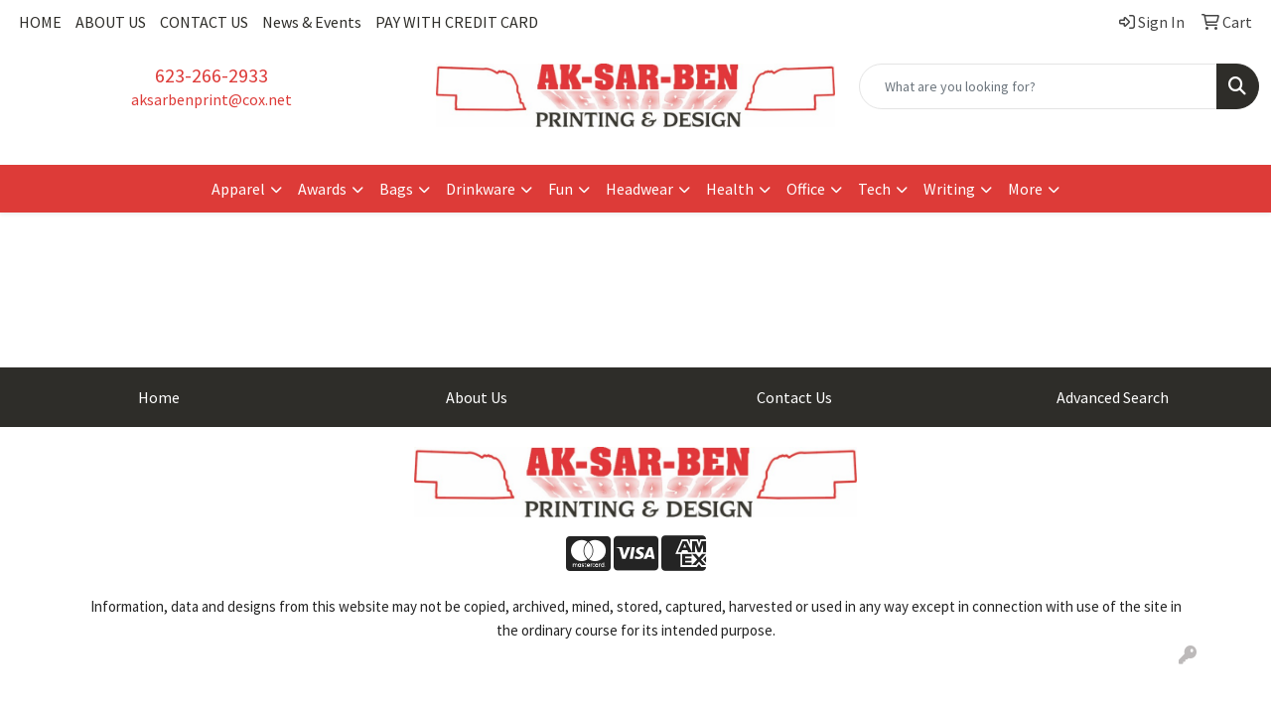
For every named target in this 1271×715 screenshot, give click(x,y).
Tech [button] (874, 189)
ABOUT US (110, 22)
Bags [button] (396, 189)
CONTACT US (204, 22)
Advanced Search (1113, 397)
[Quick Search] (1038, 86)
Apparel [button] (238, 189)
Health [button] (730, 189)
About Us (476, 397)
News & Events (311, 22)
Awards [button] (322, 189)
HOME (40, 22)
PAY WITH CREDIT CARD (456, 22)
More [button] (1025, 189)
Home (159, 397)
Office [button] (805, 189)
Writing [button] (949, 189)
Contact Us (794, 397)
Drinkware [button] (480, 189)
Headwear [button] (639, 189)
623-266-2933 (211, 75)
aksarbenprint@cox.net (211, 99)
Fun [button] (560, 189)
